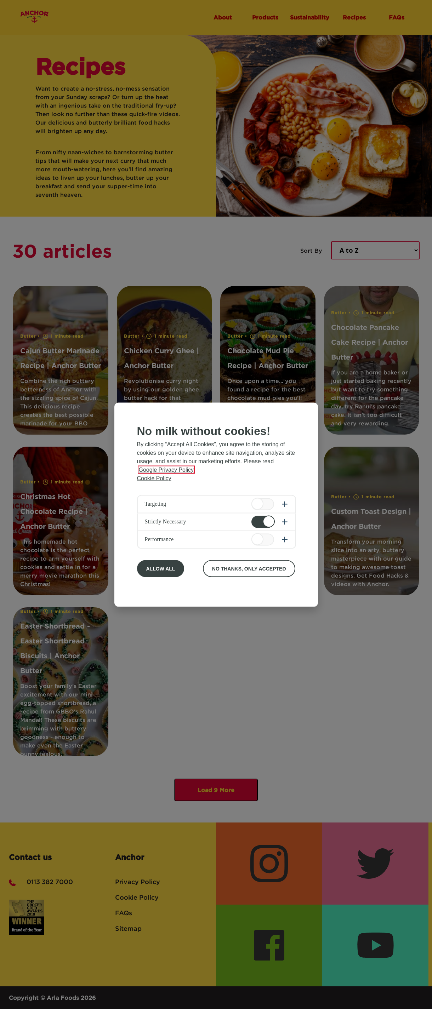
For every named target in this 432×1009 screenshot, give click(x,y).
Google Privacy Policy (166, 469)
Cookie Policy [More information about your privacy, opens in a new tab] (154, 478)
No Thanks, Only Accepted (249, 568)
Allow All (160, 568)
